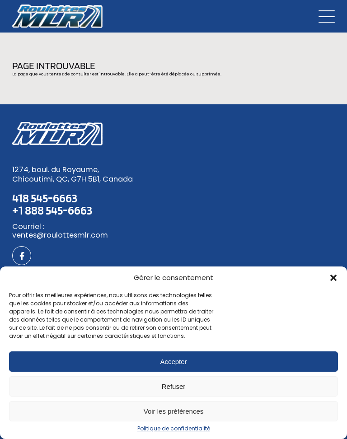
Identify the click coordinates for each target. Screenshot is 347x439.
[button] (333, 277)
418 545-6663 (44, 198)
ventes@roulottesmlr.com (60, 235)
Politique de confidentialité (173, 428)
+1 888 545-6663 (52, 210)
